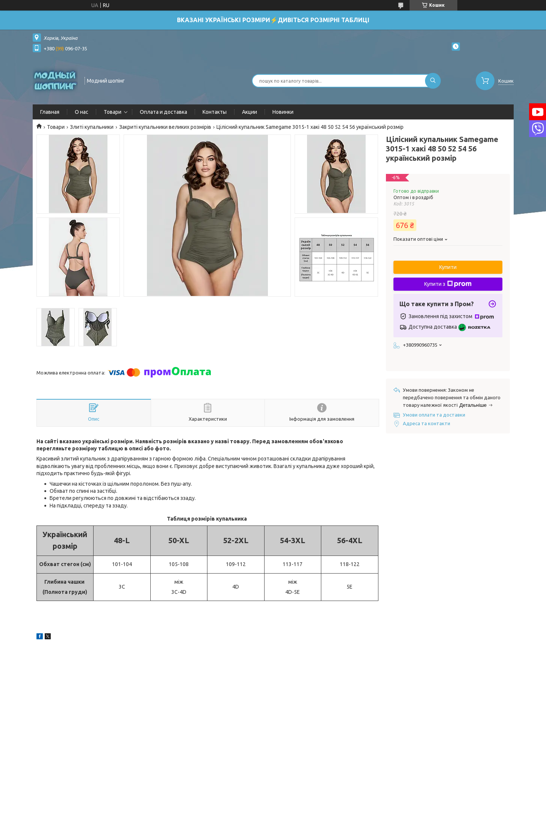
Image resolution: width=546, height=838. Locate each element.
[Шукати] (433, 81)
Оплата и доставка (163, 112)
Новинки (282, 112)
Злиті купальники (91, 127)
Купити (448, 267)
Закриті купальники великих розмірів (165, 127)
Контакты (215, 112)
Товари (112, 112)
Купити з (448, 284)
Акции (249, 112)
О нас (81, 112)
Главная (49, 112)
